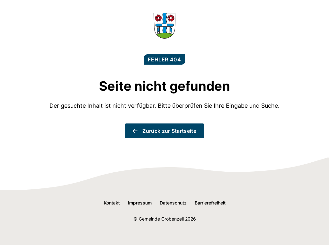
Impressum (140, 202)
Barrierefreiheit (210, 202)
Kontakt (112, 202)
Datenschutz (173, 202)
